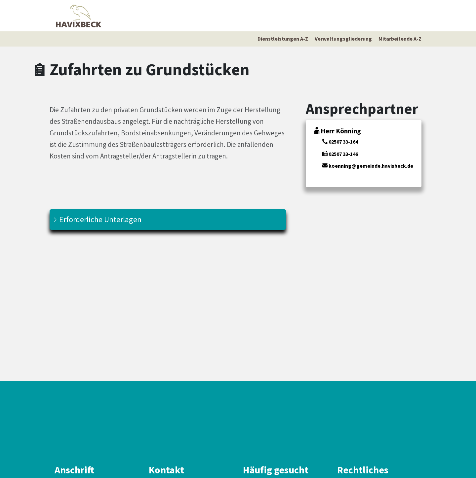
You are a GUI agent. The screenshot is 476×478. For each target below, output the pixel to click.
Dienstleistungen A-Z (283, 38)
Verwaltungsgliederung (343, 38)
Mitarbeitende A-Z (399, 38)
